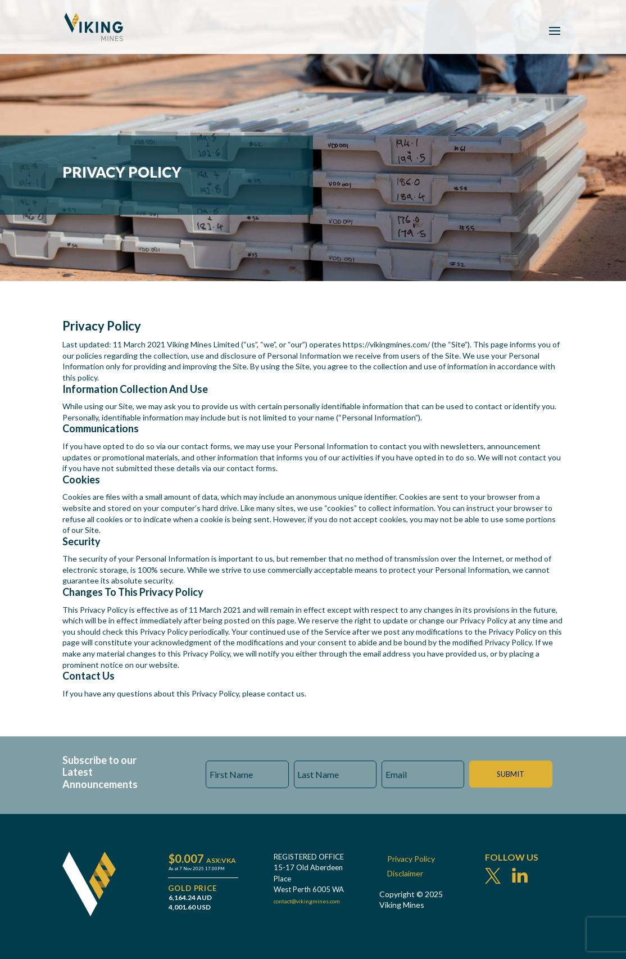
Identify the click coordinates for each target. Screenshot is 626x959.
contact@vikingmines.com (307, 901)
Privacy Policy (411, 858)
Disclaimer (405, 873)
